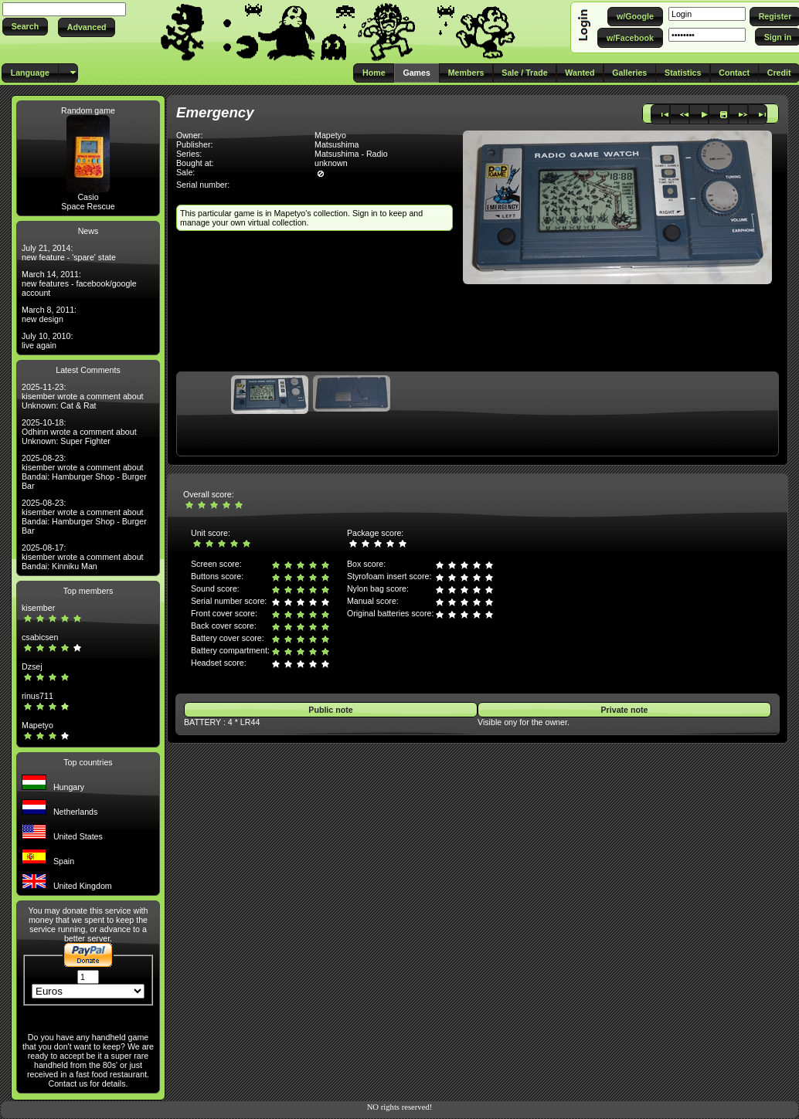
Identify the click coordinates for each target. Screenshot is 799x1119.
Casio (87, 197)
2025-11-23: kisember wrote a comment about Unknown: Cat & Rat (83, 396)
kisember (38, 607)
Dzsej (32, 666)
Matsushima (336, 144)
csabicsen (40, 637)
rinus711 (37, 695)
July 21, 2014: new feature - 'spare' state (69, 252)
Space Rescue (87, 206)
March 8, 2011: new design (49, 314)
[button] (25, 27)
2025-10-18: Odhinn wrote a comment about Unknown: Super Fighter (79, 432)
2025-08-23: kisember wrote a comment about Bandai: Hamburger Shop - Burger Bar (84, 471)
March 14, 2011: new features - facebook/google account (79, 283)
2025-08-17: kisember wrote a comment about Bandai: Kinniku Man (83, 557)
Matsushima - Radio (351, 153)
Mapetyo (37, 725)
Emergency (215, 112)
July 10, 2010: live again (47, 340)
